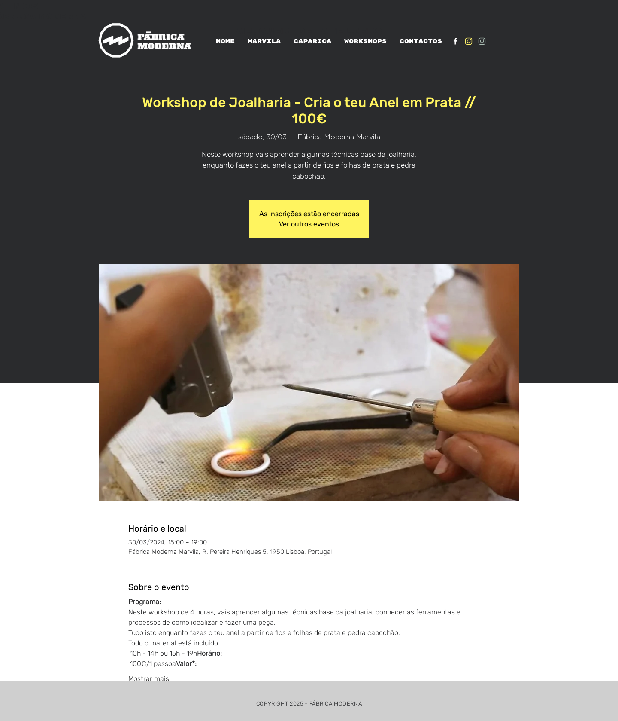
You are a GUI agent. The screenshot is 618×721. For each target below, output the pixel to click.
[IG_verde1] (482, 41)
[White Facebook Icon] (455, 41)
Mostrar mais (148, 679)
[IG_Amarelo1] (468, 41)
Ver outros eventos (309, 224)
